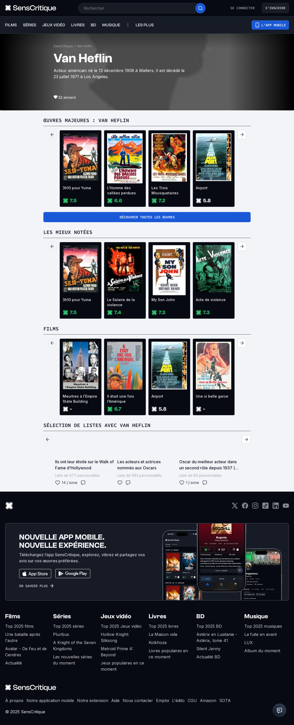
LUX (248, 642)
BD (200, 616)
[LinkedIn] (276, 507)
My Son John (163, 300)
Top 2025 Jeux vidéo (121, 626)
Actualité (13, 662)
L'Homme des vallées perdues (121, 190)
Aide (115, 700)
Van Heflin (84, 46)
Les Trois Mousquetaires (164, 190)
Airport (202, 188)
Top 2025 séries (68, 626)
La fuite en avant (260, 634)
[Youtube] (286, 507)
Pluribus (61, 634)
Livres (157, 616)
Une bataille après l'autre (22, 637)
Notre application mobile (50, 700)
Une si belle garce (212, 396)
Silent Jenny (208, 648)
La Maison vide (163, 634)
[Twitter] (235, 507)
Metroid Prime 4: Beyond (117, 651)
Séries (62, 616)
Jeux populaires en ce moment (122, 666)
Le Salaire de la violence (121, 302)
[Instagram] (255, 507)
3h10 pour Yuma (77, 188)
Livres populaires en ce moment (168, 653)
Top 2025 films (19, 626)
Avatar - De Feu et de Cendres (26, 651)
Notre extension (92, 700)
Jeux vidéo (116, 616)
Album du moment (262, 650)
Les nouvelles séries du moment (72, 659)
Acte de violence (211, 300)
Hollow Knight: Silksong (115, 637)
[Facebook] (245, 507)
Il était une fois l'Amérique (120, 398)
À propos (14, 700)
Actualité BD (208, 656)
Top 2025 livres (163, 626)
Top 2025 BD (209, 626)
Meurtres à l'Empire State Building (80, 398)
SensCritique (63, 46)
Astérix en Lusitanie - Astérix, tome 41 (216, 637)
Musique (256, 616)
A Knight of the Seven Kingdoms (74, 645)
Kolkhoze (158, 642)
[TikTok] (265, 507)
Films (12, 616)
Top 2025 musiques (263, 626)
